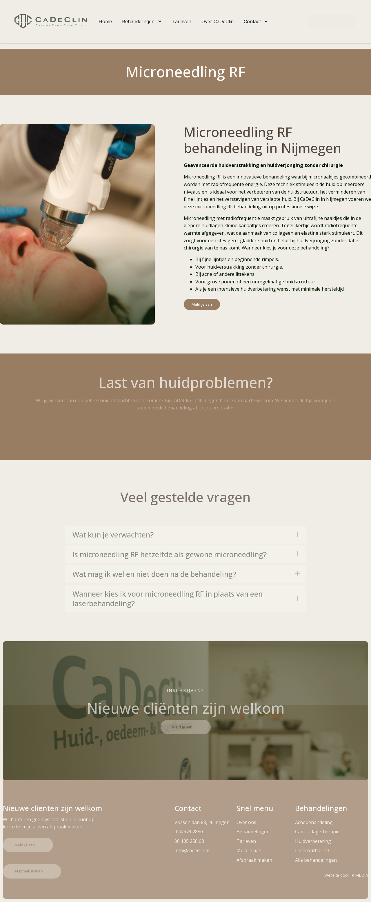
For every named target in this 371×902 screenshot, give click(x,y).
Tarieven (181, 21)
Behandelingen (142, 21)
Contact (256, 21)
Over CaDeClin (217, 21)
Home (105, 21)
